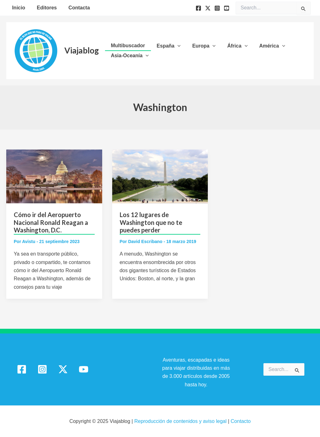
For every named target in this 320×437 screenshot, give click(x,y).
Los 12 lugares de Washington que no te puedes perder (151, 222)
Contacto (241, 421)
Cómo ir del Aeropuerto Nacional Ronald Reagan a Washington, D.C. (51, 222)
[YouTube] (226, 8)
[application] (175, 46)
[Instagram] (217, 8)
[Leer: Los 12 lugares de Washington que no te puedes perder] (160, 176)
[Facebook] (198, 8)
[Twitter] (208, 8)
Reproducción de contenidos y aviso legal (181, 421)
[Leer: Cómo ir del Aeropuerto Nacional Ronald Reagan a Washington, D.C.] (54, 176)
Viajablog (81, 50)
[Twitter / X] (63, 369)
